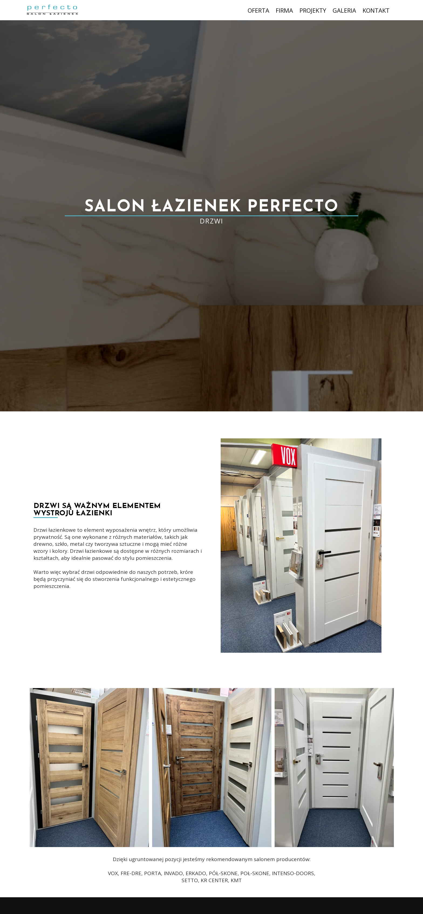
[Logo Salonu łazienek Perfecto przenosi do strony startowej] (49, 10)
